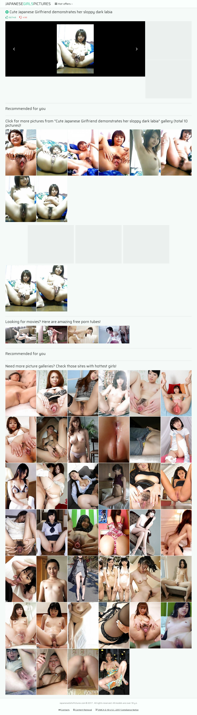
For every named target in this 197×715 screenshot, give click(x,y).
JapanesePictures (28, 4)
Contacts (64, 709)
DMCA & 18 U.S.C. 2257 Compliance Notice (117, 709)
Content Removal (82, 709)
